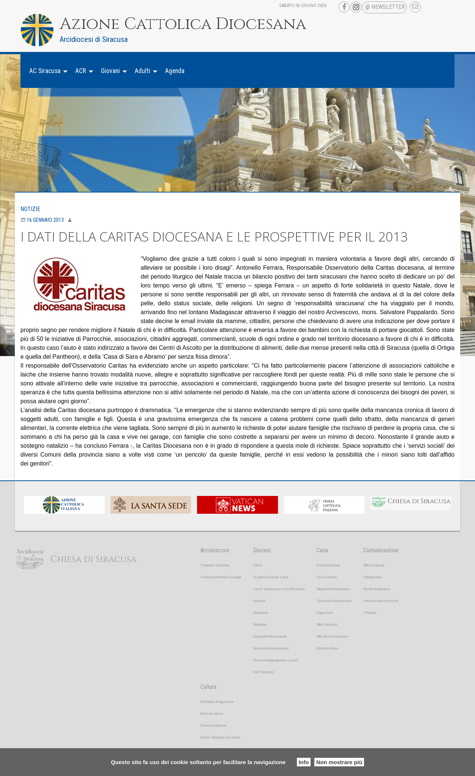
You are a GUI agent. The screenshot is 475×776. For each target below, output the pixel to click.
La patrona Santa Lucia (270, 577)
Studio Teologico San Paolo (220, 737)
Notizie (30, 209)
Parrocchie (260, 613)
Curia (322, 550)
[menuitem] (46, 71)
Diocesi (262, 550)
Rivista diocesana (376, 589)
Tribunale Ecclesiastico (334, 601)
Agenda (174, 71)
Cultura (208, 686)
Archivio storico (211, 713)
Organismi (325, 613)
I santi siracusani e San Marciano (279, 589)
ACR (80, 71)
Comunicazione (381, 550)
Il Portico (369, 613)
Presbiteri (260, 624)
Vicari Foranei (327, 577)
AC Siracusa (44, 71)
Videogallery (372, 577)
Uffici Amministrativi (332, 636)
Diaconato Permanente (270, 636)
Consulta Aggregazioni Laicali (276, 660)
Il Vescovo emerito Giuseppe (220, 577)
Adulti (142, 71)
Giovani (110, 71)
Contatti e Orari (328, 648)
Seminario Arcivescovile (271, 648)
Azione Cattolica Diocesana (183, 24)
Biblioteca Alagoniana (217, 702)
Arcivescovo (214, 550)
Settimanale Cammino (380, 601)
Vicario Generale (328, 565)
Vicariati (259, 601)
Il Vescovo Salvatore (214, 565)
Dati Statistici (263, 672)
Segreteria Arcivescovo (333, 589)
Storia (257, 565)
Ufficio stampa (373, 565)
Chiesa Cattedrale (213, 725)
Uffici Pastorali (327, 624)
